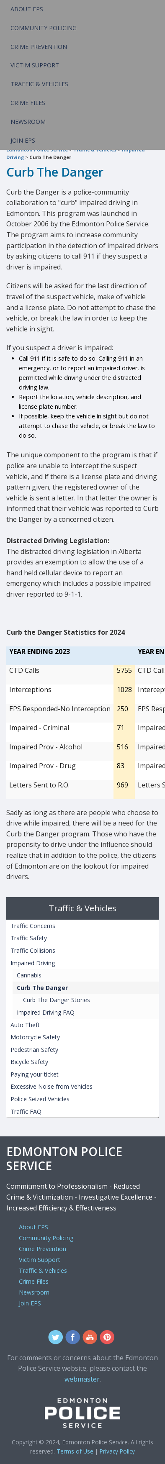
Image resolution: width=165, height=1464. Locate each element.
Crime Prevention (38, 47)
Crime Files (27, 103)
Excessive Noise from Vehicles (51, 1086)
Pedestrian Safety (34, 1050)
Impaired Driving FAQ (46, 1012)
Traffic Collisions (32, 950)
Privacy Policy (117, 1451)
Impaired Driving (32, 963)
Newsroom (28, 122)
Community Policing (43, 28)
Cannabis (29, 975)
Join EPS (22, 140)
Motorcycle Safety (35, 1037)
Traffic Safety (28, 938)
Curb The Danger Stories (56, 1000)
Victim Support (34, 65)
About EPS (26, 9)
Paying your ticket (34, 1074)
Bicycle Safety (29, 1062)
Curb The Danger (50, 157)
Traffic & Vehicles (39, 84)
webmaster (82, 1379)
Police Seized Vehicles (40, 1099)
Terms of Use (75, 1451)
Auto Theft (25, 1025)
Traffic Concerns (32, 926)
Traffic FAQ (25, 1111)
